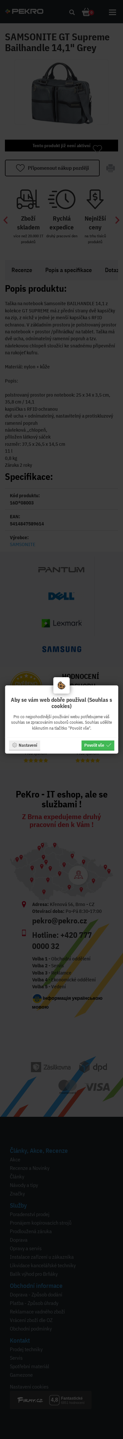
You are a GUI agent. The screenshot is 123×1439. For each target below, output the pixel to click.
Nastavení (24, 745)
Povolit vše (97, 745)
